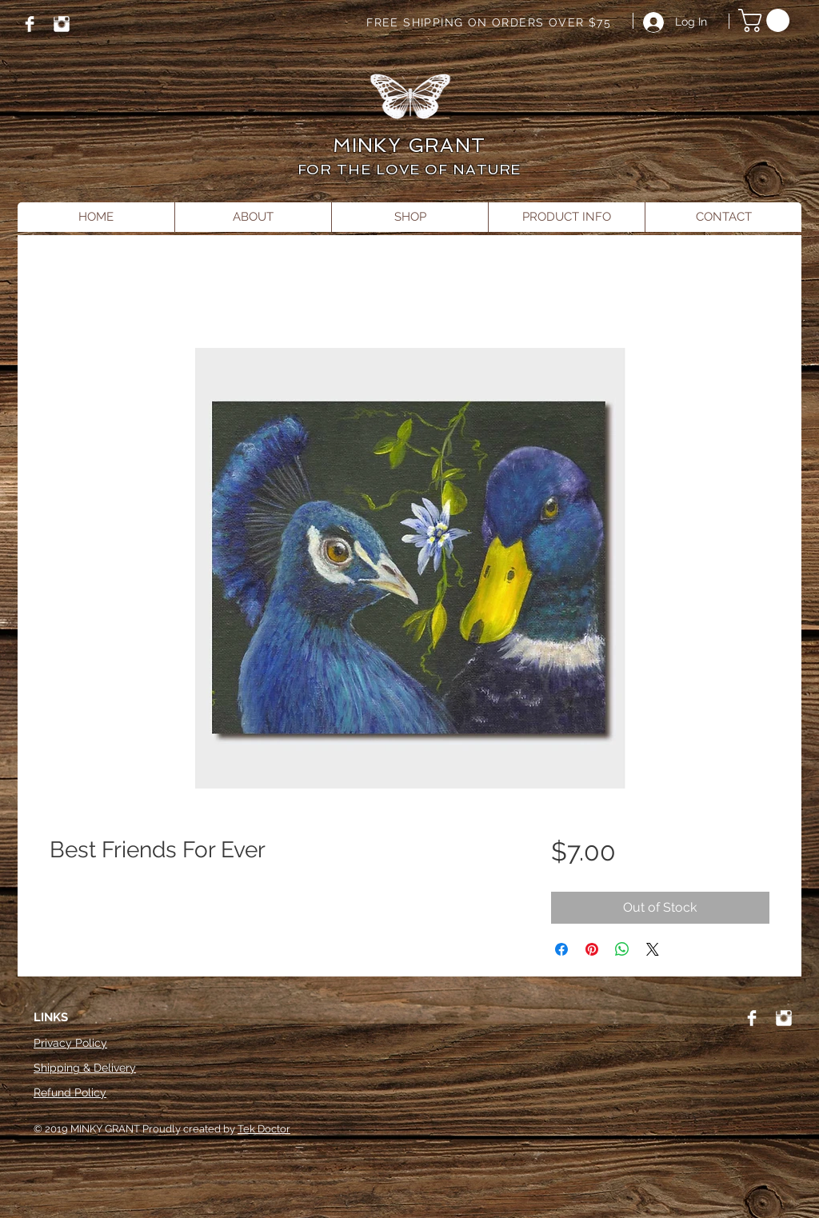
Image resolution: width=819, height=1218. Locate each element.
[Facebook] (30, 24)
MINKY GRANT (409, 145)
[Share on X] (652, 949)
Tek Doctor (264, 1129)
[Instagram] (62, 24)
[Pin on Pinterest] (591, 949)
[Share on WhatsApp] (622, 949)
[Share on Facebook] (561, 949)
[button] (766, 20)
